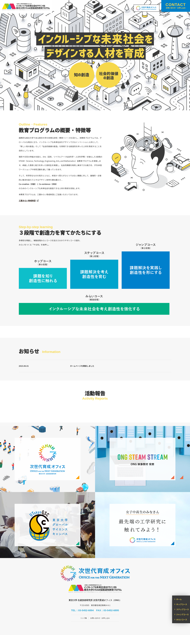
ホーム (179, 599)
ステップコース (182, 609)
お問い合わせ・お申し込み (100, 610)
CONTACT (176, 5)
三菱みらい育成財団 (27, 200)
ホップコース (181, 604)
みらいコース (181, 619)
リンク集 (83, 610)
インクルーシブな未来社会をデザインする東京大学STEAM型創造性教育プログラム (34, 8)
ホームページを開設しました (82, 366)
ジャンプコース (182, 614)
